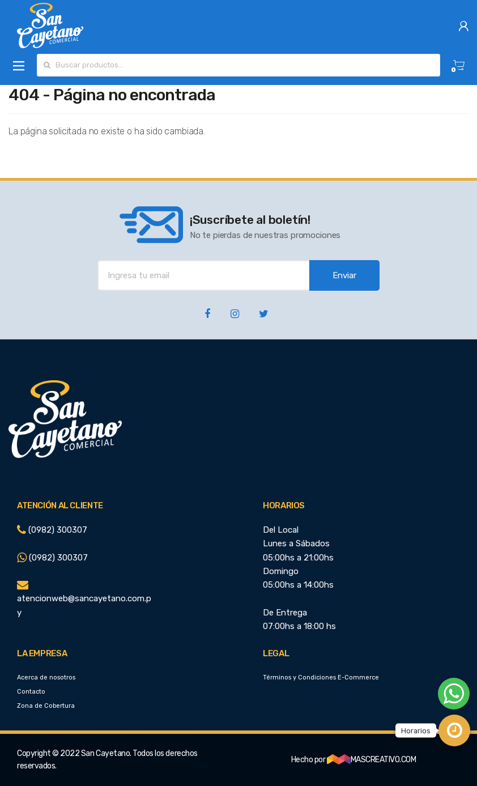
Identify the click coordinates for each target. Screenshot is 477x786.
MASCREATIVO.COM (371, 759)
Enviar (344, 275)
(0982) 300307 (52, 530)
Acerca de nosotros (46, 677)
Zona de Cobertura (46, 705)
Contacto (31, 691)
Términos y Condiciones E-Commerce (321, 677)
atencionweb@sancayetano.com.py (84, 599)
